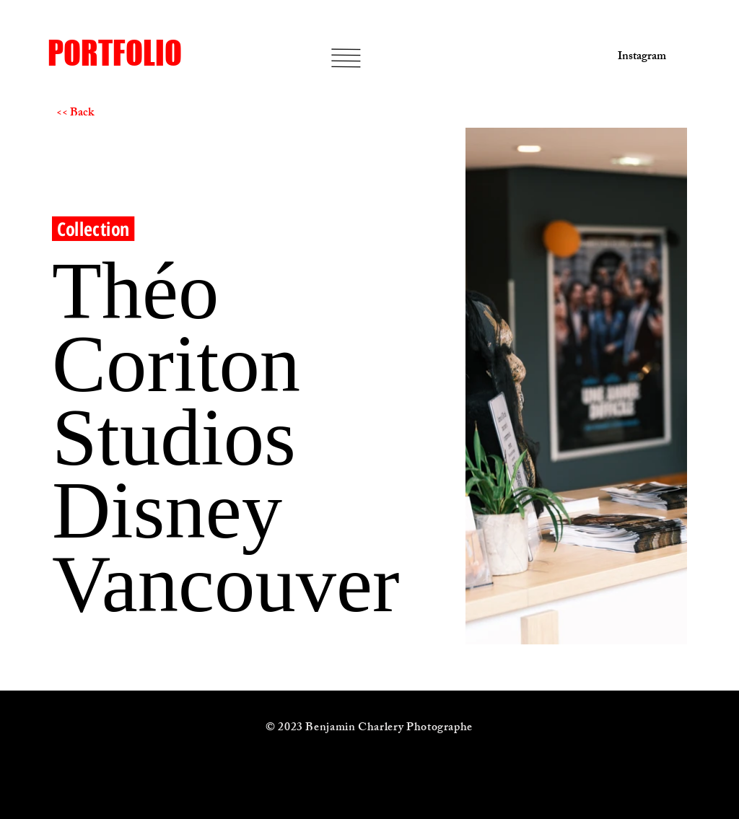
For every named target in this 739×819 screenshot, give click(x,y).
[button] (346, 58)
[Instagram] (637, 57)
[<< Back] (107, 114)
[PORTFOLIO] (162, 53)
